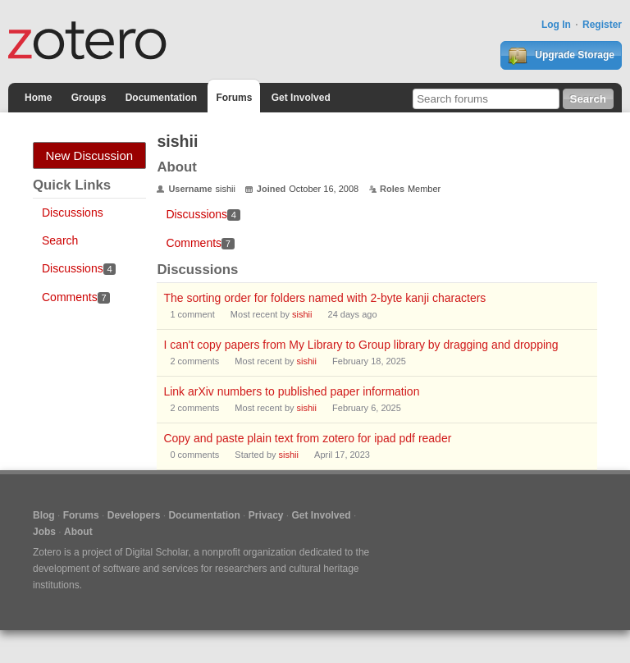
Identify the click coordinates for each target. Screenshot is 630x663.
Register (602, 24)
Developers (134, 515)
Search (60, 240)
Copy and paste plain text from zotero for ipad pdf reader (307, 438)
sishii (302, 314)
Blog (44, 515)
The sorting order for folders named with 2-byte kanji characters (324, 297)
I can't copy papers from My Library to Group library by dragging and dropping (360, 344)
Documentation (161, 97)
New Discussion (89, 155)
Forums (234, 97)
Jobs (44, 531)
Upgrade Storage (561, 56)
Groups (89, 97)
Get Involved (301, 97)
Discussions (72, 212)
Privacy (266, 515)
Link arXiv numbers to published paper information (291, 391)
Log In (556, 24)
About (78, 531)
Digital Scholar (157, 552)
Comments (76, 297)
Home (38, 97)
